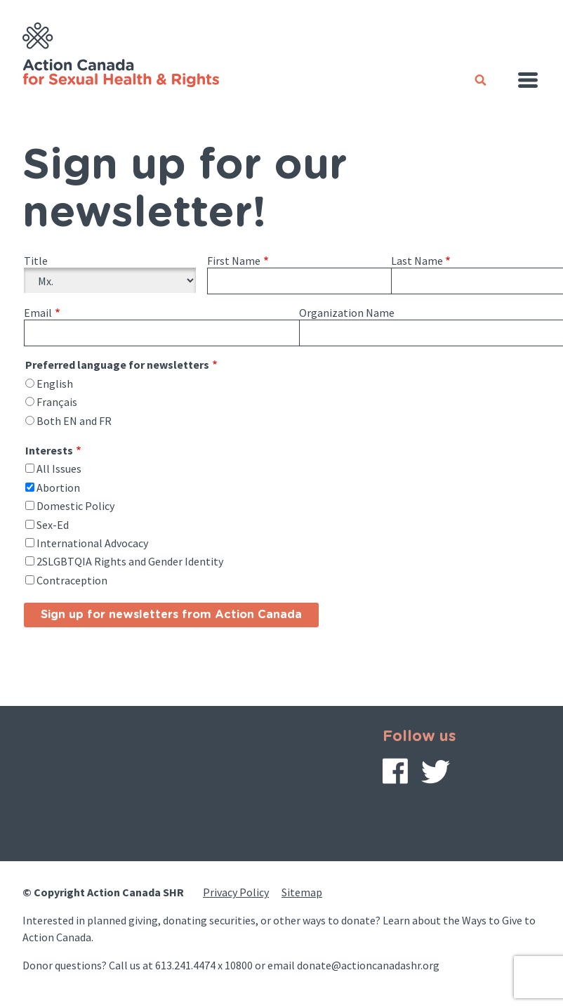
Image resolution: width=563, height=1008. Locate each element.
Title (36, 261)
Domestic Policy (75, 506)
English (55, 384)
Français (57, 402)
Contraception (72, 580)
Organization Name (347, 313)
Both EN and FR (74, 421)
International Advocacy (92, 543)
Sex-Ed (53, 525)
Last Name (417, 261)
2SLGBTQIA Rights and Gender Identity (130, 561)
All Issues (59, 469)
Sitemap (302, 892)
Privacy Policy (236, 892)
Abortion (58, 487)
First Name (233, 261)
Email (38, 313)
